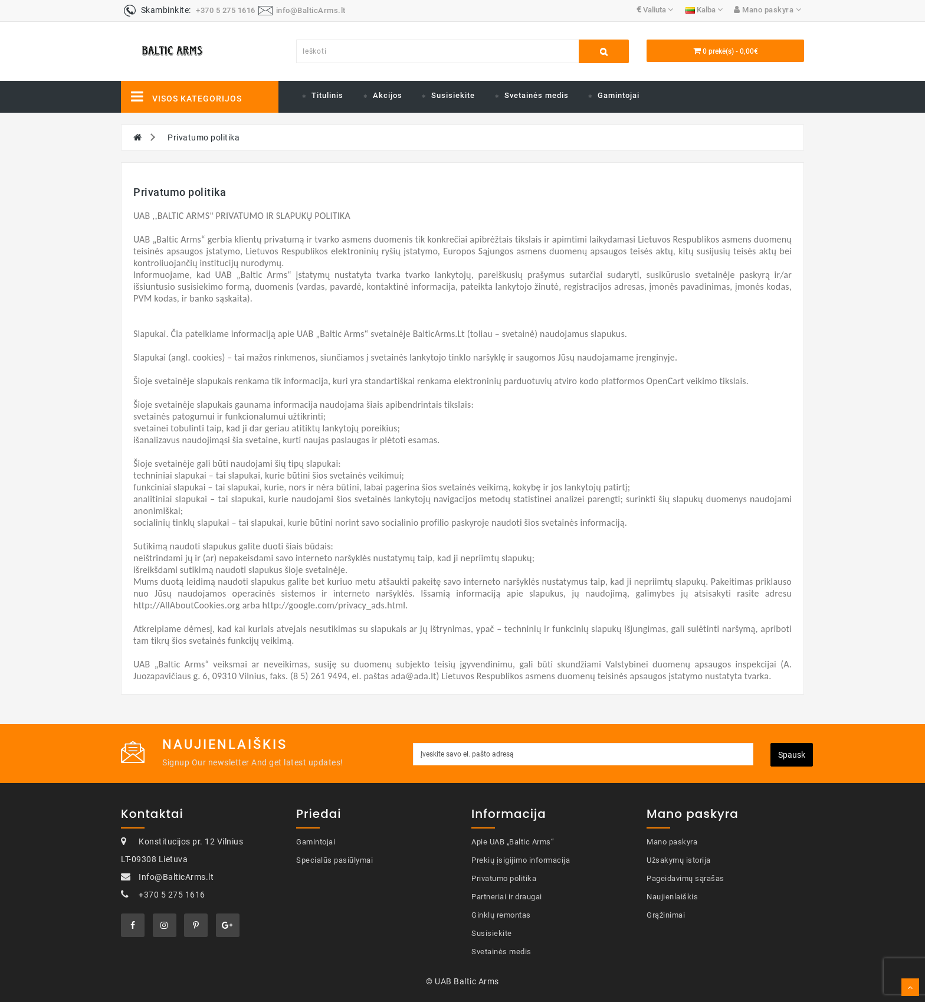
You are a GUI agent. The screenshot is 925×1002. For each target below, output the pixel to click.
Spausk (791, 754)
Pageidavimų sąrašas (685, 878)
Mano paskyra (672, 841)
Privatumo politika (204, 137)
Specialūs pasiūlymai (334, 860)
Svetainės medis (536, 95)
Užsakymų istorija (679, 860)
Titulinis (327, 95)
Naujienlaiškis (672, 896)
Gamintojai (618, 95)
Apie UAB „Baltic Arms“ (512, 841)
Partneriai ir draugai (506, 896)
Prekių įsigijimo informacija (520, 860)
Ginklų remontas (501, 915)
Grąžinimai (666, 915)
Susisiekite (453, 95)
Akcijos (387, 95)
